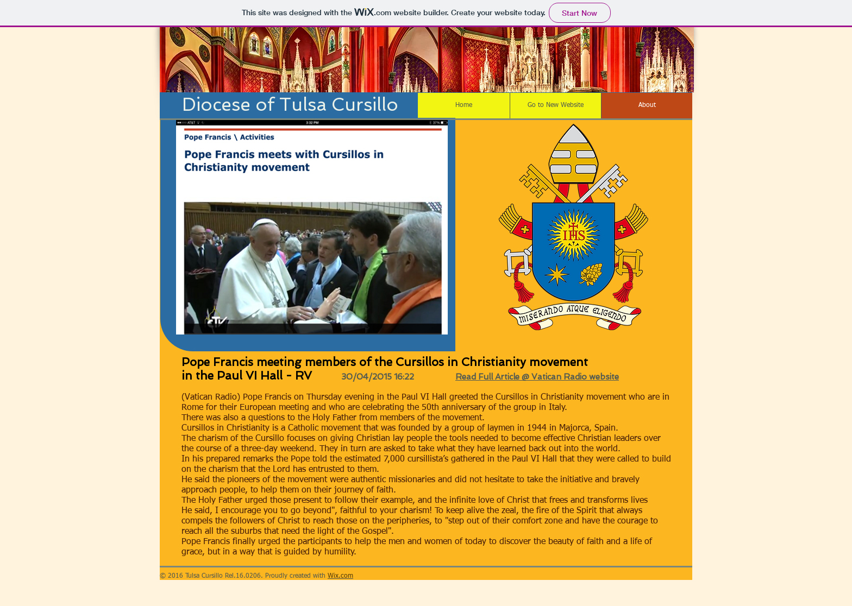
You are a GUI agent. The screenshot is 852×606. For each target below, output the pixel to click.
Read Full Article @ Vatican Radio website (537, 377)
